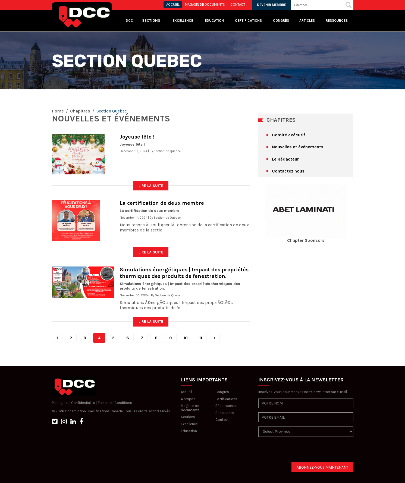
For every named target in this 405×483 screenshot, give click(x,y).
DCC (129, 20)
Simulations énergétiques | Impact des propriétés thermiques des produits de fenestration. (184, 272)
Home (58, 111)
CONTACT (237, 4)
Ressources (337, 20)
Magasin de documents (190, 408)
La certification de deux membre (162, 203)
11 (200, 337)
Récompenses (226, 406)
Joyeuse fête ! (137, 137)
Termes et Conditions (115, 403)
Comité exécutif (288, 134)
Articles (307, 20)
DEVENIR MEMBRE (271, 5)
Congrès (281, 20)
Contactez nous (288, 171)
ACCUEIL (173, 4)
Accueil (186, 392)
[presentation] (299, 451)
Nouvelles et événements (298, 146)
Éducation (189, 431)
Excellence (183, 20)
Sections (188, 417)
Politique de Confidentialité (73, 403)
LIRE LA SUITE (151, 185)
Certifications (248, 20)
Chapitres (80, 111)
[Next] (214, 338)
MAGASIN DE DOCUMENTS (205, 4)
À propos (188, 399)
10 (186, 337)
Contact (221, 420)
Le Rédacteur (285, 159)
